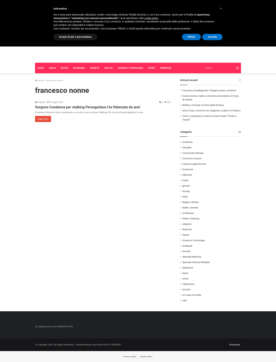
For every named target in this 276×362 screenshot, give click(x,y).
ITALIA (52, 68)
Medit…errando (190, 207)
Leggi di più (43, 119)
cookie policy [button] (151, 18)
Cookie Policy (146, 356)
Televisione (188, 284)
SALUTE (108, 68)
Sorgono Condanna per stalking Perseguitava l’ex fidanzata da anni (87, 107)
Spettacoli (187, 267)
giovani (186, 185)
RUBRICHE (165, 68)
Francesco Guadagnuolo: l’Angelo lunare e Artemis (209, 90)
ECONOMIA (79, 68)
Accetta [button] (212, 36)
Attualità (186, 147)
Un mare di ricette (191, 294)
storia (185, 278)
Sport (185, 273)
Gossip (186, 191)
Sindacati (187, 245)
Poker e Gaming (190, 218)
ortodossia (188, 213)
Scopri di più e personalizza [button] (75, 36)
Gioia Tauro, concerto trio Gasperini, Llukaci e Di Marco (211, 110)
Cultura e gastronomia (194, 163)
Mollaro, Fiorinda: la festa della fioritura (203, 105)
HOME (40, 68)
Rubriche (187, 229)
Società (186, 251)
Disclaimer (234, 344)
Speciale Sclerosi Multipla (196, 262)
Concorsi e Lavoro (192, 158)
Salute (185, 234)
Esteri (185, 180)
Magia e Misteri (190, 202)
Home (39, 80)
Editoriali (187, 174)
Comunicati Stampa (192, 152)
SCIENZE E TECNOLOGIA (130, 68)
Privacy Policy (130, 356)
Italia (185, 196)
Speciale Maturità (191, 256)
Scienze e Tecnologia (193, 240)
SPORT (151, 68)
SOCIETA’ (95, 68)
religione (187, 223)
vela (184, 300)
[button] (221, 8)
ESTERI (64, 68)
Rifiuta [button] (191, 36)
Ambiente (187, 142)
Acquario (40, 102)
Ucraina (186, 289)
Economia (187, 169)
